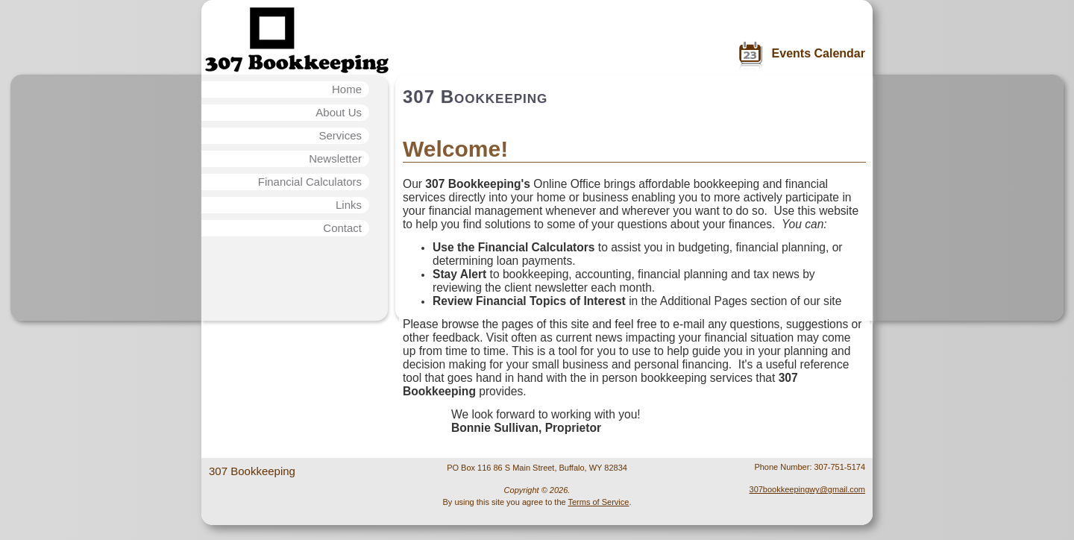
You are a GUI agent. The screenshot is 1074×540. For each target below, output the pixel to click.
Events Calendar (818, 53)
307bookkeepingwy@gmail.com (807, 489)
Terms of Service (598, 501)
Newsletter (335, 158)
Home (347, 89)
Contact (342, 228)
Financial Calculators (310, 181)
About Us (338, 112)
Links (349, 204)
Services (340, 135)
